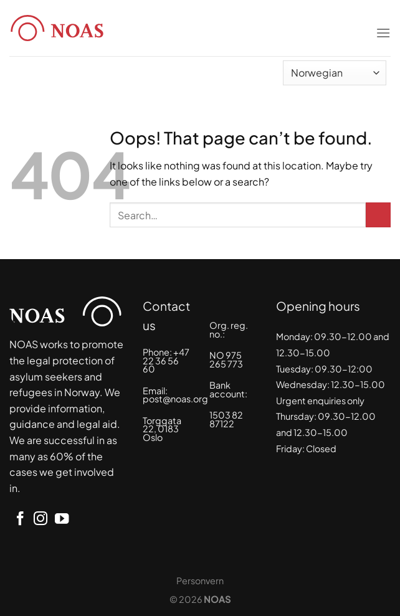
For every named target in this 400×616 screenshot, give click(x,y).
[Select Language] (334, 72)
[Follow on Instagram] (40, 520)
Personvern (200, 580)
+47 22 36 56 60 (166, 360)
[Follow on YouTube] (62, 520)
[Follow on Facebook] (20, 520)
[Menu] (383, 24)
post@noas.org (175, 398)
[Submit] (378, 214)
